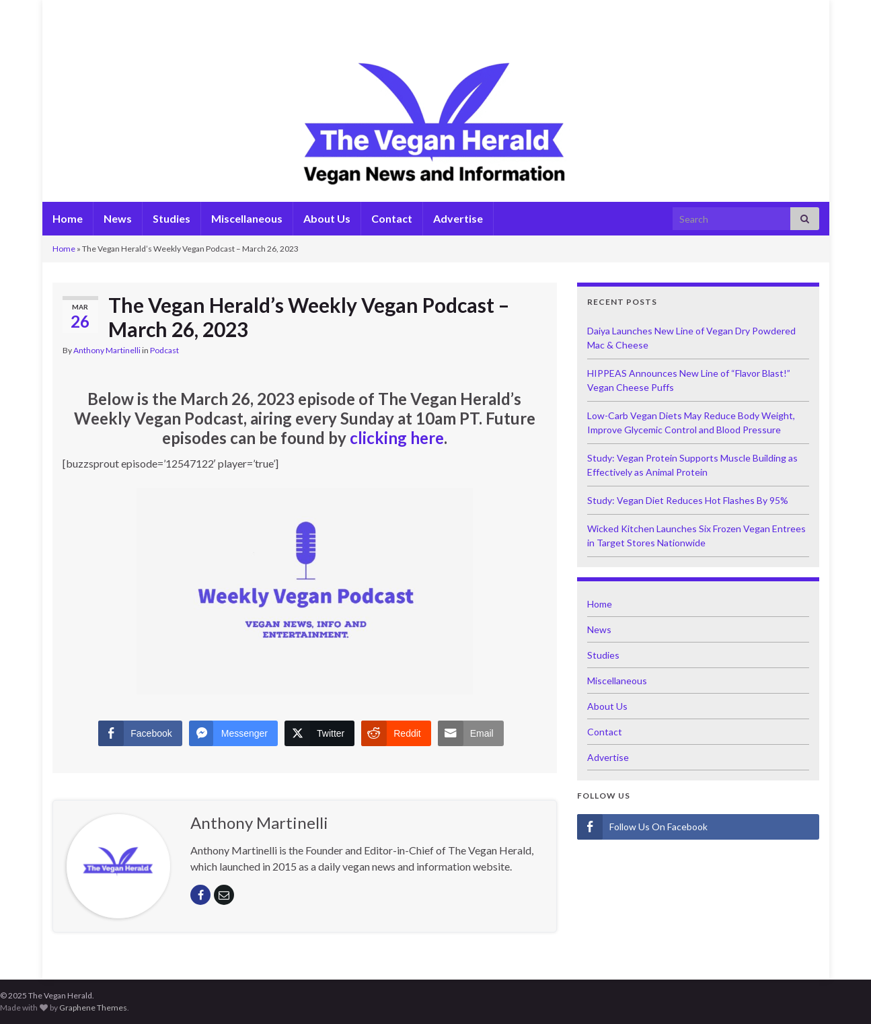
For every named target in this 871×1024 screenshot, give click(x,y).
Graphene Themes (93, 1007)
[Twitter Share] (319, 733)
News (118, 218)
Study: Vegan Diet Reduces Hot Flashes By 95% (687, 500)
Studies (171, 218)
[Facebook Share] (140, 733)
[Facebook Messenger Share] (233, 733)
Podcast (164, 350)
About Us (326, 218)
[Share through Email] (471, 733)
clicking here (397, 437)
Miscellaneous (246, 218)
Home (67, 218)
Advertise (458, 218)
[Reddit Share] (395, 733)
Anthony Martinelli (107, 350)
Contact (391, 218)
